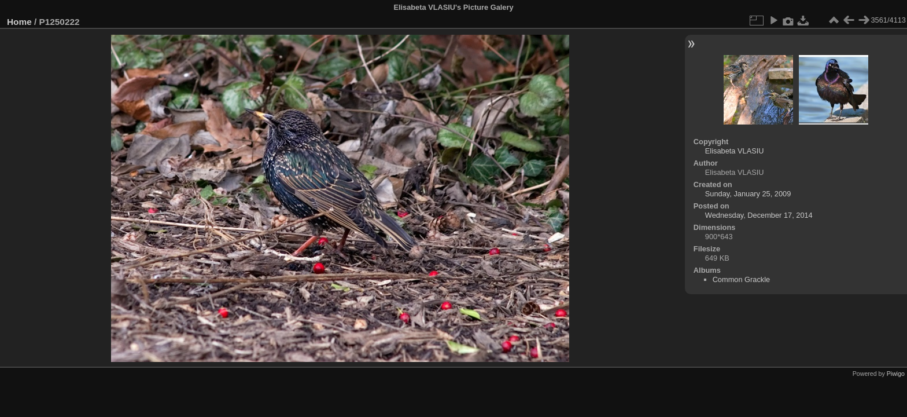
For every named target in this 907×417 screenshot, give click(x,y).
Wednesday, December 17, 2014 (759, 215)
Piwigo (896, 373)
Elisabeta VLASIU (734, 151)
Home (19, 22)
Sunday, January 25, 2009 (748, 193)
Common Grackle (741, 279)
